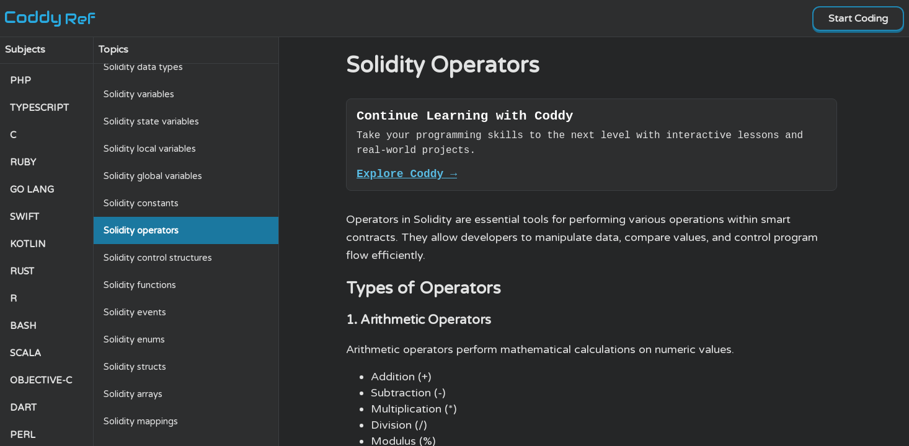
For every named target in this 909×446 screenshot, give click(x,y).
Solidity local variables (150, 148)
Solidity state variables (151, 121)
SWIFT (24, 216)
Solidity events (135, 312)
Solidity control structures (158, 257)
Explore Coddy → (407, 178)
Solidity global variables (153, 175)
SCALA (25, 353)
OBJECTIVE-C (41, 380)
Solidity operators (141, 230)
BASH (23, 325)
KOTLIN (28, 244)
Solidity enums (134, 339)
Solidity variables (139, 94)
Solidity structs (135, 366)
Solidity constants (141, 203)
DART (23, 407)
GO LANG (32, 189)
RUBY (23, 162)
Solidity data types (143, 66)
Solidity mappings (141, 421)
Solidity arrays (133, 394)
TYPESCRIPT (39, 107)
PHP (20, 80)
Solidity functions (140, 285)
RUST (22, 271)
